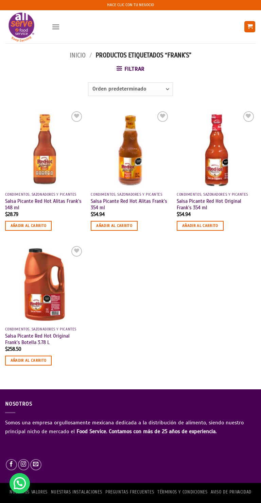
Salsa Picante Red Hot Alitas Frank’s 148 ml (43, 204)
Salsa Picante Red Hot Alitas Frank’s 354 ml (129, 204)
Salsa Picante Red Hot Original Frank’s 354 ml (209, 204)
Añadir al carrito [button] (29, 225)
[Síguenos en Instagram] (23, 464)
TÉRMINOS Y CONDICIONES (182, 492)
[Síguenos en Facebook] (11, 464)
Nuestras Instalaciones (76, 492)
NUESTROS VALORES (29, 492)
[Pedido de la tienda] (130, 89)
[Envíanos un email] (35, 464)
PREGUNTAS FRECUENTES (129, 492)
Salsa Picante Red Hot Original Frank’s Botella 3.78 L (37, 339)
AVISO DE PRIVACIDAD (231, 492)
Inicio (78, 55)
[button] (56, 26)
